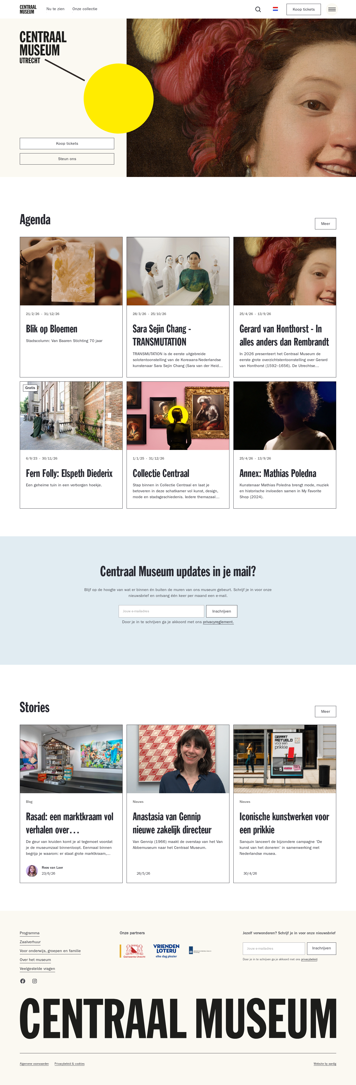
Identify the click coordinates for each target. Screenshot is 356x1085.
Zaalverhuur (30, 942)
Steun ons (67, 159)
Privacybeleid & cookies (70, 1064)
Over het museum (35, 960)
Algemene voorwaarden (34, 1064)
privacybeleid (309, 959)
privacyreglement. (218, 622)
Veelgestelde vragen (37, 969)
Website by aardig (325, 1064)
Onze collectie (84, 9)
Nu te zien (55, 9)
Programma (30, 934)
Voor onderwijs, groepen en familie (50, 951)
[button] (275, 9)
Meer (325, 224)
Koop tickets (304, 10)
